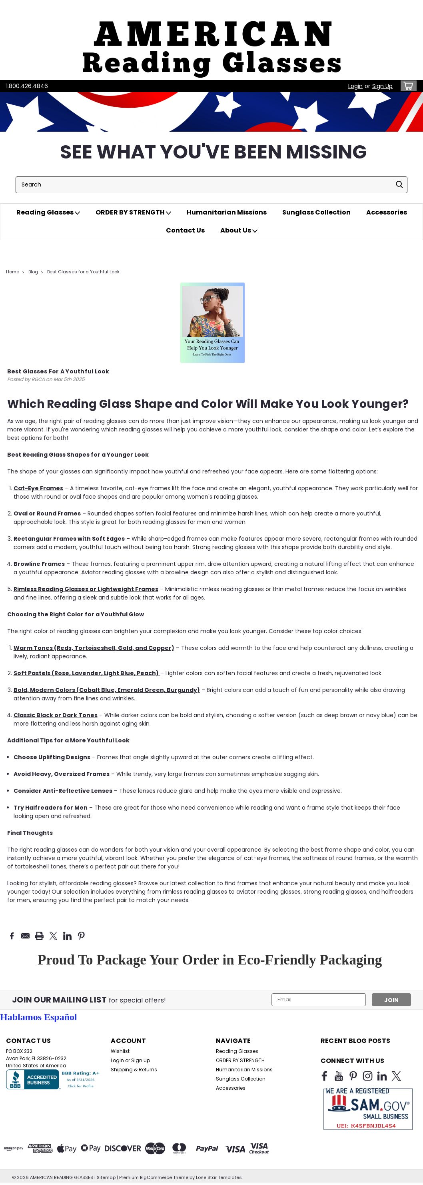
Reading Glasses (48, 212)
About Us (238, 230)
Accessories (386, 212)
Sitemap (106, 1177)
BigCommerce (156, 1177)
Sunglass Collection (316, 212)
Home (12, 272)
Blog (33, 272)
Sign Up (382, 86)
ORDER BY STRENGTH (133, 212)
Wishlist (120, 1051)
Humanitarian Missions (227, 212)
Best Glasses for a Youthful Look (83, 272)
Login (355, 86)
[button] (211, 40)
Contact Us (185, 230)
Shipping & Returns (134, 1069)
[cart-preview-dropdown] (407, 85)
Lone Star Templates (219, 1177)
